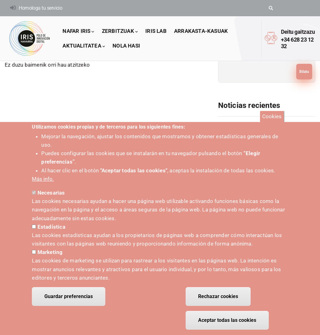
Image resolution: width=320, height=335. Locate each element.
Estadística (51, 232)
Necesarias (51, 198)
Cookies (272, 122)
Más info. (43, 185)
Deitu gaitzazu (298, 31)
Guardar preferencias (68, 302)
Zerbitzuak (120, 31)
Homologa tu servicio (40, 8)
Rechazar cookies (218, 302)
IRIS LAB (156, 31)
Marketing (50, 258)
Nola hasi (126, 46)
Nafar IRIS (78, 31)
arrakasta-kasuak (201, 31)
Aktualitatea (83, 46)
